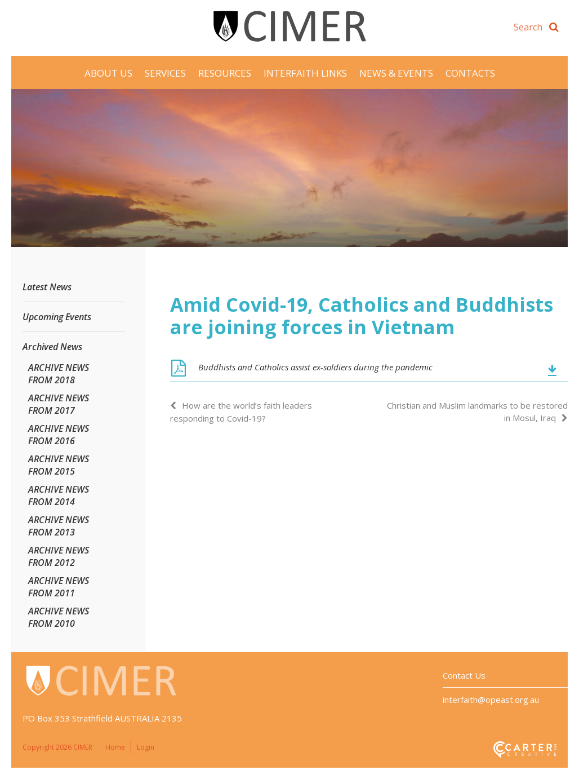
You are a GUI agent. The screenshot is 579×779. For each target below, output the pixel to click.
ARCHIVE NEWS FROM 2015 (58, 465)
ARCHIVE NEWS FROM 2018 (58, 373)
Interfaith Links (305, 73)
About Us (108, 73)
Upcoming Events (57, 317)
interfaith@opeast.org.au (491, 699)
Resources (224, 73)
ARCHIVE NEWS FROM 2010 (58, 617)
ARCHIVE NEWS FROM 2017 (58, 404)
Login (145, 747)
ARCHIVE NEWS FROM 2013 (58, 526)
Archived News (52, 346)
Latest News (47, 287)
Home (115, 747)
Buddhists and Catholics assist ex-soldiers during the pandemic (315, 367)
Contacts (470, 73)
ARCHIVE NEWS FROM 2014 (58, 495)
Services (165, 73)
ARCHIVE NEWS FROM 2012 (58, 556)
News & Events (396, 73)
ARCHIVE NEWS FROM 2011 (58, 586)
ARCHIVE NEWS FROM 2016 (58, 434)
